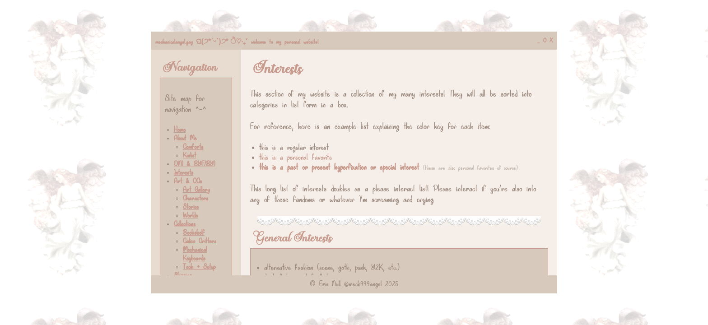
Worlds (190, 216)
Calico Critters (199, 242)
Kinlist (189, 156)
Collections (185, 224)
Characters (195, 199)
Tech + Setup (199, 267)
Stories (191, 207)
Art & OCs (188, 182)
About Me (185, 139)
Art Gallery (196, 190)
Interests (183, 173)
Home (180, 130)
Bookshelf (194, 233)
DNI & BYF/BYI (194, 164)
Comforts (193, 147)
